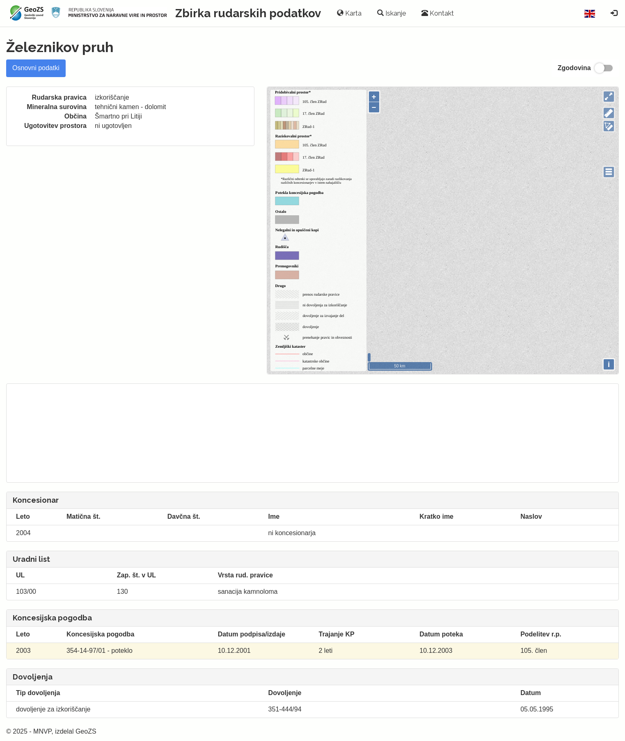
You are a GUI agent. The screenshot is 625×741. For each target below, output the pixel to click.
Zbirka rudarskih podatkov (248, 13)
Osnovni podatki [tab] (36, 67)
